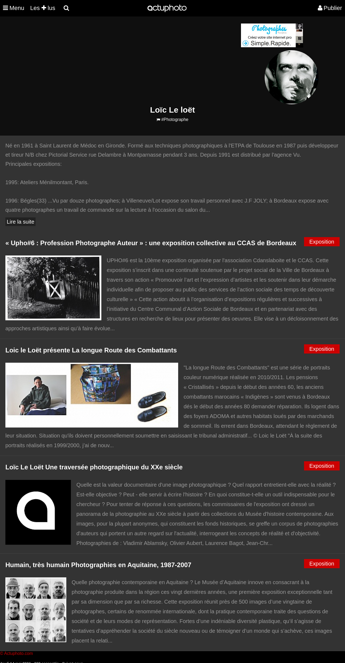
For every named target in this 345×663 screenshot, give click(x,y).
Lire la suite (20, 222)
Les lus (42, 8)
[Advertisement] (140, 61)
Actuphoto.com (18, 653)
